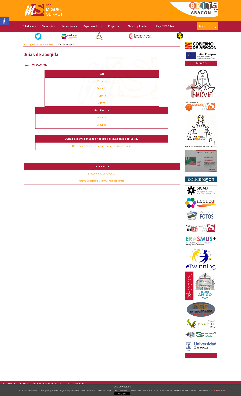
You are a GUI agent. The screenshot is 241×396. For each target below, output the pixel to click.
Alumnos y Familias (137, 26)
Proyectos (113, 26)
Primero (101, 81)
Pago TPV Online (165, 26)
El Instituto (28, 26)
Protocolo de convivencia (101, 173)
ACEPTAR (122, 394)
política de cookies (217, 390)
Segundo (101, 88)
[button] (4, 21)
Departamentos (91, 26)
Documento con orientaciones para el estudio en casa (101, 146)
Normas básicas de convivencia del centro (102, 180)
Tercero (101, 95)
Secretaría (47, 26)
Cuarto (101, 102)
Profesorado (68, 26)
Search (214, 26)
